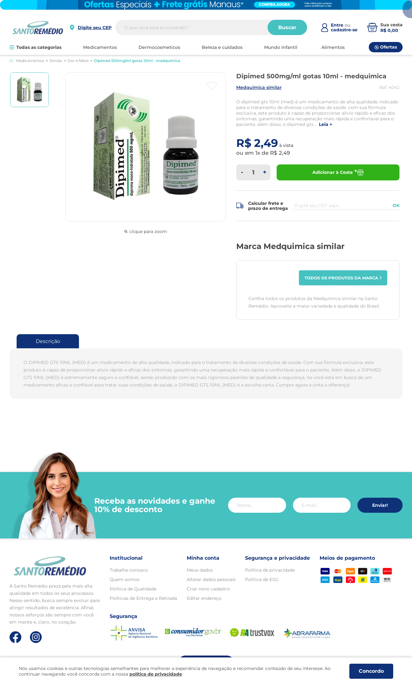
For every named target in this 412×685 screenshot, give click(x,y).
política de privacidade (155, 674)
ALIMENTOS (333, 47)
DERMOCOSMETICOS (159, 47)
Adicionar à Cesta (338, 172)
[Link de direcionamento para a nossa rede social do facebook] (15, 637)
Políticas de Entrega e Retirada (143, 598)
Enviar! (380, 505)
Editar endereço (204, 598)
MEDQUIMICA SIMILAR (259, 87)
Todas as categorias (35, 47)
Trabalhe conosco (129, 570)
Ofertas (385, 47)
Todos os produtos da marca (343, 277)
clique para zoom (145, 231)
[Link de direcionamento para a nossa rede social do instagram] (36, 637)
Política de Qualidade (133, 589)
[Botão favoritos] (211, 86)
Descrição (48, 341)
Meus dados (200, 570)
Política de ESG (262, 579)
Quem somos (124, 579)
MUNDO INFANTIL (280, 47)
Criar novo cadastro (208, 589)
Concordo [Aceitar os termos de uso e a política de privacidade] (371, 671)
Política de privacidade (270, 570)
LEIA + (325, 124)
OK (396, 205)
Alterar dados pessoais (211, 579)
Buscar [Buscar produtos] (287, 27)
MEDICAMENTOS (100, 47)
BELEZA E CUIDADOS (222, 47)
